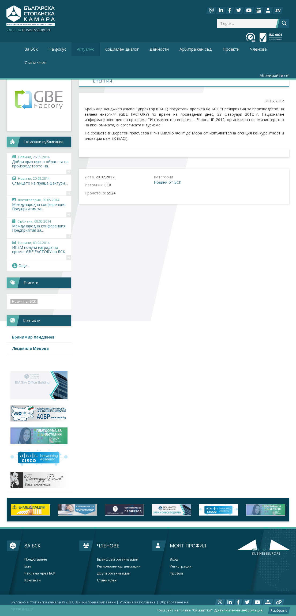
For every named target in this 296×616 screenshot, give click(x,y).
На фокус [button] (57, 49)
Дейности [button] (159, 49)
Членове (108, 545)
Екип (28, 566)
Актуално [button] (86, 49)
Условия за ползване (137, 602)
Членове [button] (258, 49)
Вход (174, 559)
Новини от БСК (167, 182)
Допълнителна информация (238, 610)
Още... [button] (20, 265)
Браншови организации (117, 559)
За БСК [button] (31, 49)
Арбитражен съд (195, 49)
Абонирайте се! (274, 75)
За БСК (32, 545)
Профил (176, 573)
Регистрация (181, 566)
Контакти (32, 580)
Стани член (35, 62)
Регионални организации (119, 566)
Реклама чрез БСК (39, 573)
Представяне (35, 559)
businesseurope (266, 551)
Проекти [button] (231, 49)
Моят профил (188, 545)
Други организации (113, 573)
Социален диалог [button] (122, 49)
